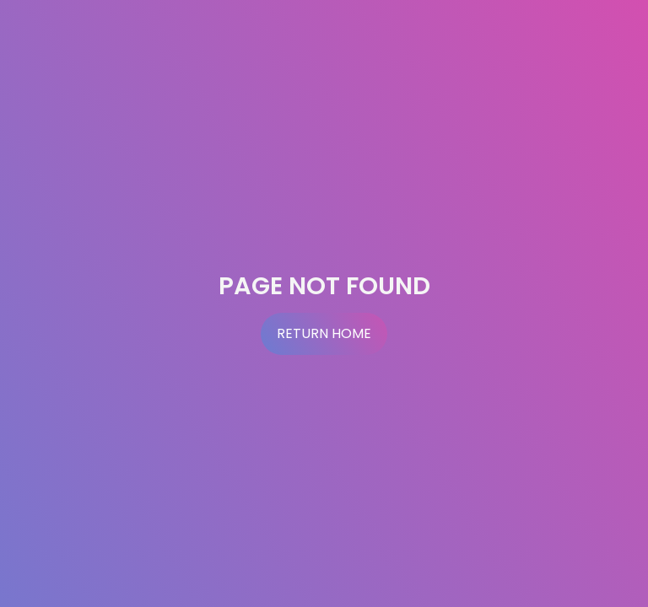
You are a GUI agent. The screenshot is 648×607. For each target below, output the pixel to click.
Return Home (324, 333)
